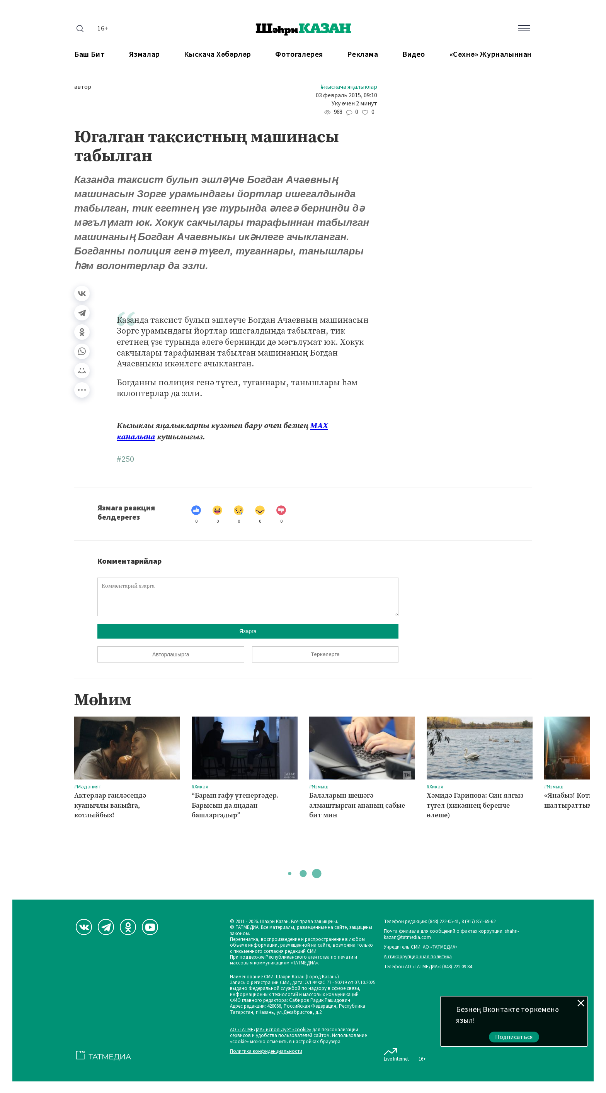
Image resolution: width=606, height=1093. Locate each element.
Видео (413, 54)
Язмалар (144, 54)
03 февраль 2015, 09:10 (346, 96)
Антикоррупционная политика (418, 957)
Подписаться (514, 1037)
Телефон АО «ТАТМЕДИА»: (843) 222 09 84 (428, 967)
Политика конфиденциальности (266, 1051)
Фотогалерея (299, 54)
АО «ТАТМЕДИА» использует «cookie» (270, 1030)
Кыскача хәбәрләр (217, 54)
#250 (125, 459)
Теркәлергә (325, 654)
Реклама (362, 54)
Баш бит (89, 54)
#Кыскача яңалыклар (348, 87)
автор (82, 87)
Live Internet (396, 1053)
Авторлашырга (170, 654)
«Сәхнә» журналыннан (490, 54)
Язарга (248, 631)
